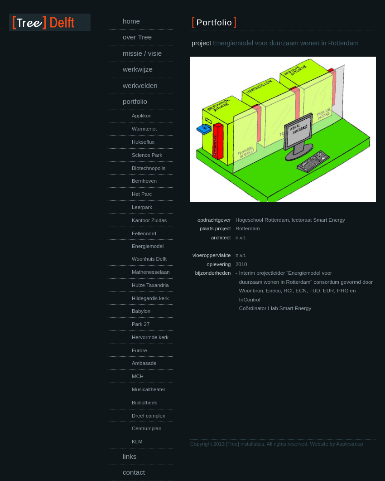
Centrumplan (146, 428)
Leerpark (142, 207)
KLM (137, 441)
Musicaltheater (148, 389)
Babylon (141, 311)
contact (134, 472)
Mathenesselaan (151, 272)
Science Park (147, 155)
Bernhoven (144, 181)
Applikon (142, 115)
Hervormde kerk (150, 337)
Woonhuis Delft (149, 259)
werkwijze (138, 69)
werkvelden (140, 85)
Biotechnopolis (148, 168)
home (131, 21)
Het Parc (142, 194)
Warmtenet (144, 128)
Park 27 (140, 324)
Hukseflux (143, 142)
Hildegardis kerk (150, 298)
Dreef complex (148, 415)
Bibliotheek (144, 402)
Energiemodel (148, 246)
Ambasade (144, 363)
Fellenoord (144, 233)
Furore (139, 350)
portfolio (135, 101)
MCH (138, 376)
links (129, 456)
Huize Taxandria (150, 285)
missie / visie (142, 53)
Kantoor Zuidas (149, 220)
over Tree (137, 37)
